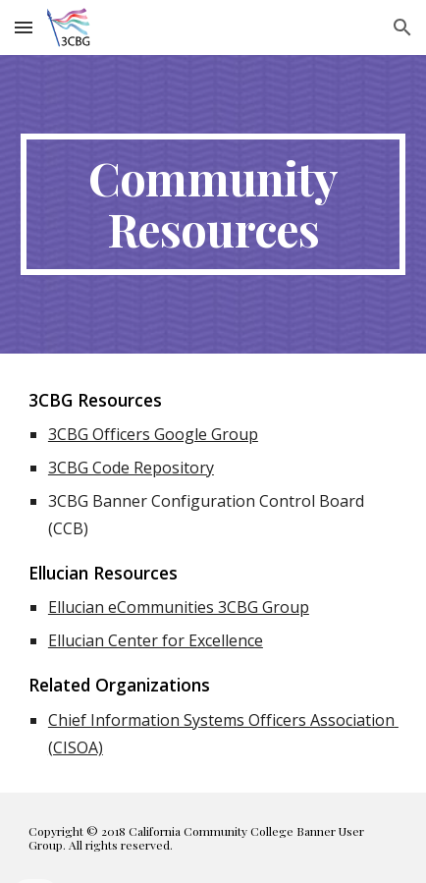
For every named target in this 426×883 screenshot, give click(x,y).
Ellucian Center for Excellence (155, 640)
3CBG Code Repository (131, 467)
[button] (23, 27)
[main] (213, 204)
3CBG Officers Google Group (153, 434)
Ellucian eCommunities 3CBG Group (178, 607)
